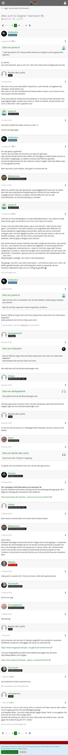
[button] (3, 3)
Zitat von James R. (11, 47)
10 (19, 25)
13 (26, 25)
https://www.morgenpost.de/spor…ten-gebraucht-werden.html (25, 647)
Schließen (23, 752)
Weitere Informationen (9, 752)
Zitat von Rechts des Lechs (15, 453)
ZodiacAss (24, 325)
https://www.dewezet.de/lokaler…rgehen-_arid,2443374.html (24, 660)
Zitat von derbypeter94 (13, 391)
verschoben (31, 576)
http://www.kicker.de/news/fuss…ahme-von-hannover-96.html (25, 497)
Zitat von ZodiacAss (12, 348)
